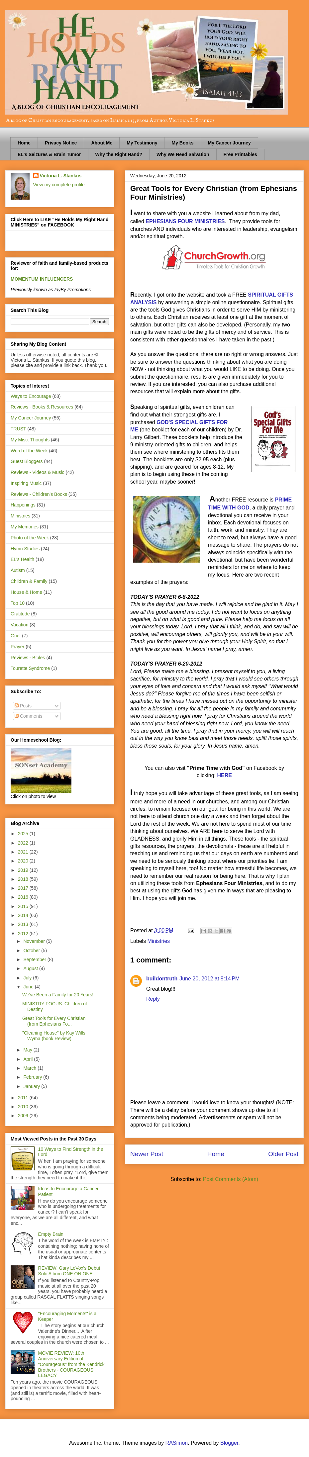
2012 (24, 933)
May (28, 1049)
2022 (24, 843)
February (33, 1077)
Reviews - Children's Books (39, 494)
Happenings (23, 504)
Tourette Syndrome (30, 668)
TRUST (18, 428)
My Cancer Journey (229, 142)
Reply (153, 999)
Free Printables (240, 154)
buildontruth (161, 978)
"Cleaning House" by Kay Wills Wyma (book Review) (53, 1035)
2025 (24, 833)
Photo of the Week (30, 537)
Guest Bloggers (27, 461)
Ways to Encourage (31, 396)
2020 (24, 861)
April (28, 1059)
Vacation (19, 624)
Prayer (17, 646)
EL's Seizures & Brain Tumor (49, 154)
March (30, 1068)
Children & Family (29, 581)
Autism (18, 570)
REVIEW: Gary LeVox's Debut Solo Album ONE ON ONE (69, 1270)
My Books (182, 142)
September (35, 959)
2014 (24, 915)
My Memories (25, 526)
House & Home (26, 592)
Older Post (283, 1153)
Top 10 (18, 603)
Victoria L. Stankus (61, 175)
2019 (24, 870)
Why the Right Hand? (119, 154)
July (28, 977)
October (32, 950)
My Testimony (142, 142)
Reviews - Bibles (28, 657)
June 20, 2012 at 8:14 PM (209, 978)
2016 (24, 897)
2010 (24, 1106)
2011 (24, 1097)
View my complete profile (59, 184)
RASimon (176, 1443)
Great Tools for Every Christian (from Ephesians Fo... (53, 1021)
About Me (101, 142)
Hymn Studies (25, 548)
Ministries (159, 941)
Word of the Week (29, 450)
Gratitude (20, 613)
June (29, 986)
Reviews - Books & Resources (42, 407)
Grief (16, 635)
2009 (24, 1115)
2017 (24, 888)
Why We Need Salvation (182, 154)
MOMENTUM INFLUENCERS (42, 279)
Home (24, 142)
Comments (29, 716)
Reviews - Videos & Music (37, 472)
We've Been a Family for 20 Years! (57, 994)
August (31, 968)
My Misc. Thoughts (30, 439)
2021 (24, 852)
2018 (24, 879)
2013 (24, 924)
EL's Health (22, 559)
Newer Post (146, 1153)
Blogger (229, 1443)
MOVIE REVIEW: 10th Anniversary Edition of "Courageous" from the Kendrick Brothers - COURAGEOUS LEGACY (71, 1364)
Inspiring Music (26, 483)
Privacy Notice (61, 142)
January (32, 1086)
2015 (24, 906)
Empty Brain (50, 1234)
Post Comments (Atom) (230, 1179)
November (34, 941)
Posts (23, 705)
